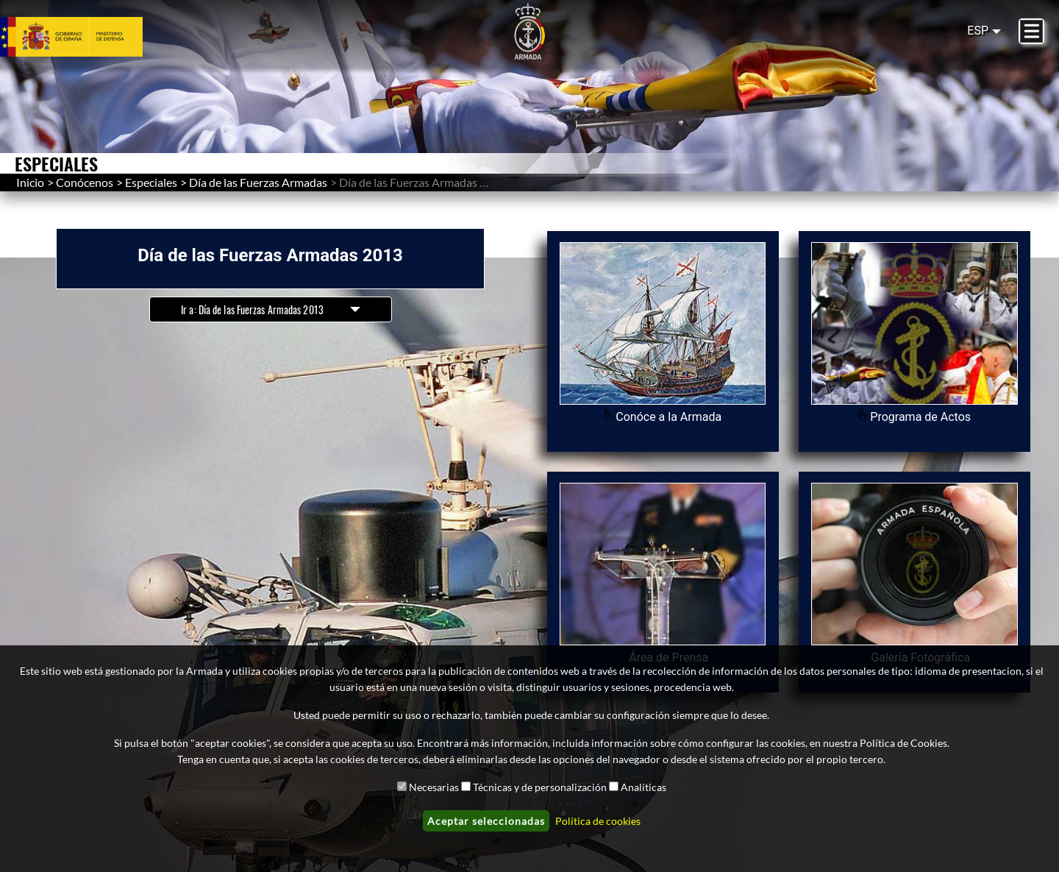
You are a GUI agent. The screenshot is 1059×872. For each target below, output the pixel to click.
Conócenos (84, 182)
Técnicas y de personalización (540, 787)
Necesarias (434, 787)
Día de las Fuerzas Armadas (258, 182)
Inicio (30, 182)
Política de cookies (598, 821)
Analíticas (643, 787)
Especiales (151, 182)
